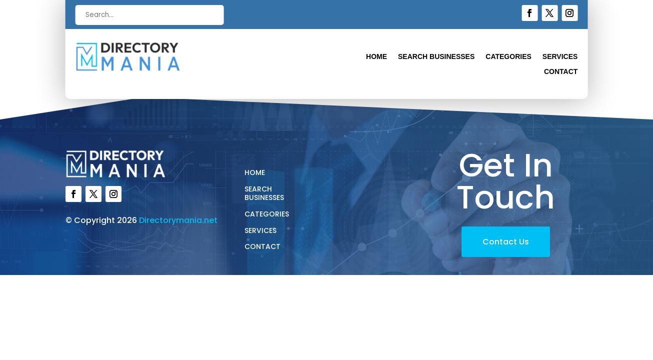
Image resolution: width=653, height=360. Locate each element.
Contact (561, 72)
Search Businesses (436, 56)
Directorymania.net (178, 220)
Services (560, 56)
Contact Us (505, 242)
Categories (509, 56)
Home (376, 56)
